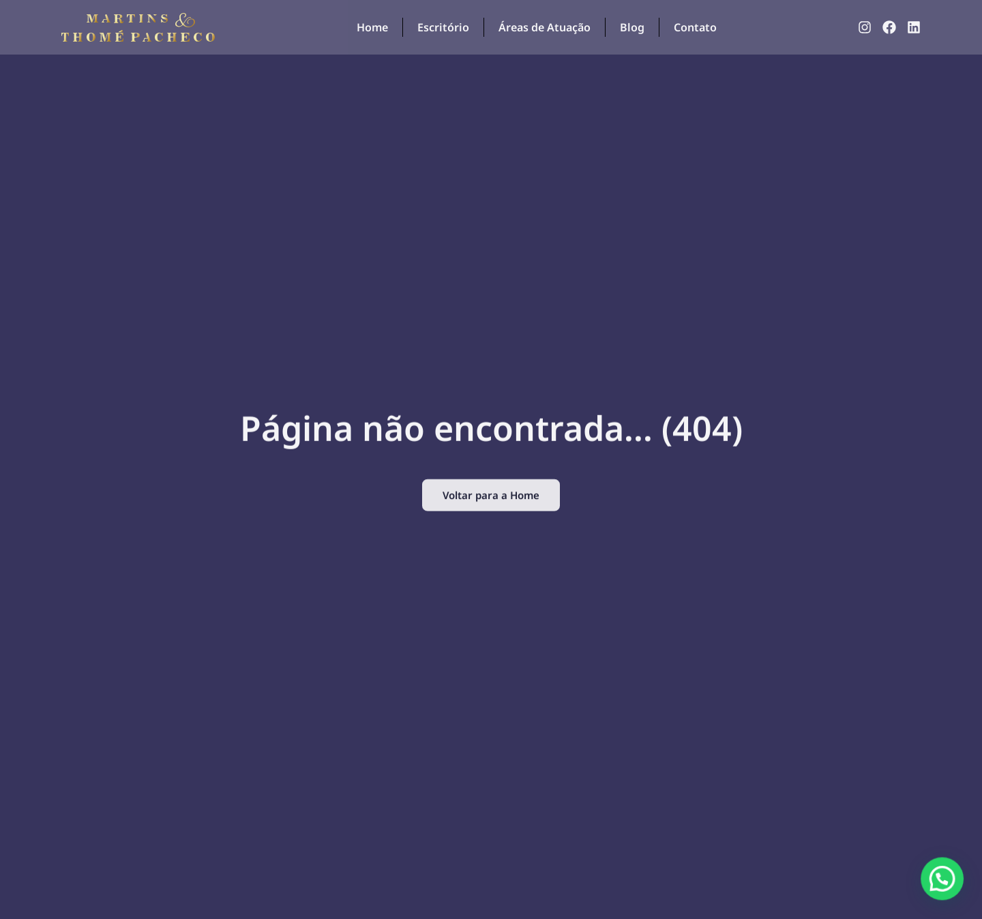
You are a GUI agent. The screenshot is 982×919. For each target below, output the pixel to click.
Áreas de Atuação (545, 27)
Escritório (443, 27)
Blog (632, 27)
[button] (948, 894)
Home (372, 27)
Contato (695, 27)
